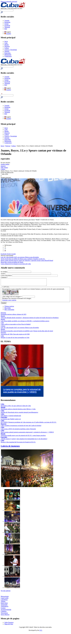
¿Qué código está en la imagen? (12, 298)
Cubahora (3, 612)
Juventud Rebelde (6, 611)
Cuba (6, 43)
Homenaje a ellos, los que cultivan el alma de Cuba (16, 407)
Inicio (6, 41)
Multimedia (7, 54)
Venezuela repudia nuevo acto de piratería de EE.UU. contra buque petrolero (23, 437)
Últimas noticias (9, 307)
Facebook (7, 25)
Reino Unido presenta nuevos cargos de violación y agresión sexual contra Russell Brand (27, 260)
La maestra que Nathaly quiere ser (11, 420)
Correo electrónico (6, 275)
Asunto (3, 273)
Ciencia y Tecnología (10, 49)
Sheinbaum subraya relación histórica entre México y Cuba (18, 410)
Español (7, 33)
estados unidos (5, 164)
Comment (4, 277)
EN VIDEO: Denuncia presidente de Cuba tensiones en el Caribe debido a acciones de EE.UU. (29, 423)
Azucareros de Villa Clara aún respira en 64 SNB (15, 335)
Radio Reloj (4, 604)
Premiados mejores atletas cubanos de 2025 (13, 315)
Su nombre (4, 271)
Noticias (7, 146)
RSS (5, 29)
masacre (3, 166)
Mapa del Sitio (8, 625)
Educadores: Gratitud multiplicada (11, 417)
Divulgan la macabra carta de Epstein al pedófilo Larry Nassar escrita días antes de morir (27, 332)
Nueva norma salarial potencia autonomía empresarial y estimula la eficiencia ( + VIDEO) (27, 433)
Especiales (7, 53)
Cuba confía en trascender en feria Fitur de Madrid (15, 325)
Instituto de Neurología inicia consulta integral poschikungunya (19, 413)
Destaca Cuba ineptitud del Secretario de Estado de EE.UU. (18, 443)
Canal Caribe (4, 599)
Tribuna (3, 602)
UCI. (40, 631)
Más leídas (7, 309)
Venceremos (4, 614)
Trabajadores (4, 607)
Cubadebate (4, 601)
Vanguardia (4, 606)
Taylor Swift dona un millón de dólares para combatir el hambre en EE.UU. (23, 259)
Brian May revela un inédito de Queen (12, 262)
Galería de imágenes (10, 447)
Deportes (7, 46)
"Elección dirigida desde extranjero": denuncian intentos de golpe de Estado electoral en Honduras (30, 319)
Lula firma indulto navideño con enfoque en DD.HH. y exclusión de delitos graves (25, 322)
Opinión (6, 51)
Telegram (7, 27)
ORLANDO (4, 167)
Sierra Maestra (5, 616)
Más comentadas (9, 311)
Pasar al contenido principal (9, 1)
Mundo (6, 44)
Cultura (6, 48)
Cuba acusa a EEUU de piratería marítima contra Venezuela (18, 430)
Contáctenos (8, 56)
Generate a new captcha (9, 301)
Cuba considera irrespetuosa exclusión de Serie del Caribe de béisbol (21, 427)
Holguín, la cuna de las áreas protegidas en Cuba (15, 339)
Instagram (7, 22)
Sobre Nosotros (8, 624)
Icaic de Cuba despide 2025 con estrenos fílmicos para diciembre (20, 257)
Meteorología (5, 598)
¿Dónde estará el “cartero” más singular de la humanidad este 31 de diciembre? (24, 440)
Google (13, 254)
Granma (3, 609)
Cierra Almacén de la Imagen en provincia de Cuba (16, 264)
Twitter (6, 24)
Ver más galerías (5, 592)
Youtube (6, 20)
